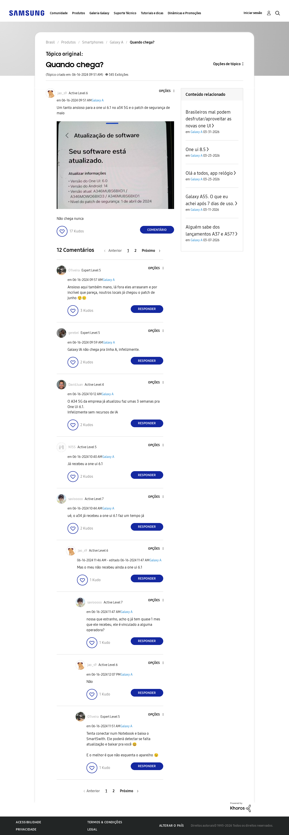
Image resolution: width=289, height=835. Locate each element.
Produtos (78, 13)
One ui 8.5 (196, 149)
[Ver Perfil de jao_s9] (62, 93)
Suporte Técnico (125, 13)
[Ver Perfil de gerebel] (73, 333)
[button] (166, 91)
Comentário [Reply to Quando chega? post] (157, 230)
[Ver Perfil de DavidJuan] (75, 385)
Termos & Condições (104, 822)
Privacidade (26, 829)
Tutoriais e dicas (152, 13)
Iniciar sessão (253, 13)
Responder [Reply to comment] (147, 309)
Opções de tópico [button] (227, 64)
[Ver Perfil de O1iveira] (74, 270)
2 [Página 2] (135, 250)
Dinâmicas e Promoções (184, 13)
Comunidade (59, 13)
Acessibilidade (28, 822)
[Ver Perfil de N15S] (72, 447)
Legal (92, 829)
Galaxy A (98, 100)
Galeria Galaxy (99, 13)
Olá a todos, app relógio (209, 173)
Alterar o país (171, 826)
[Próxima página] (151, 250)
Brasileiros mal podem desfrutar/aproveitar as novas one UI (208, 118)
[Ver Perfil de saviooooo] (75, 499)
